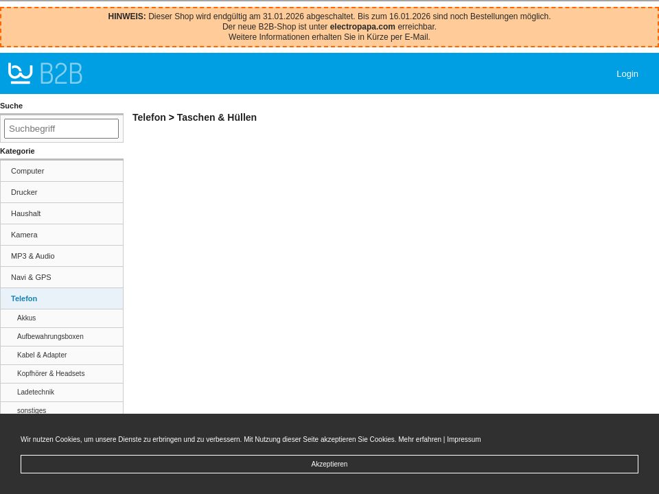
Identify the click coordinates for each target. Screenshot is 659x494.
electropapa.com (362, 27)
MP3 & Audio (33, 256)
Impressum (464, 439)
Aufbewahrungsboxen (50, 336)
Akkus (26, 318)
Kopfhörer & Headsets (50, 373)
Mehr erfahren (419, 439)
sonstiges (31, 410)
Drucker (24, 192)
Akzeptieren (330, 464)
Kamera (24, 235)
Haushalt (26, 213)
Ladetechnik (35, 392)
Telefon (24, 298)
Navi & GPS (31, 277)
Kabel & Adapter (42, 355)
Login (627, 74)
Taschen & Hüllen (217, 117)
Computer (27, 171)
